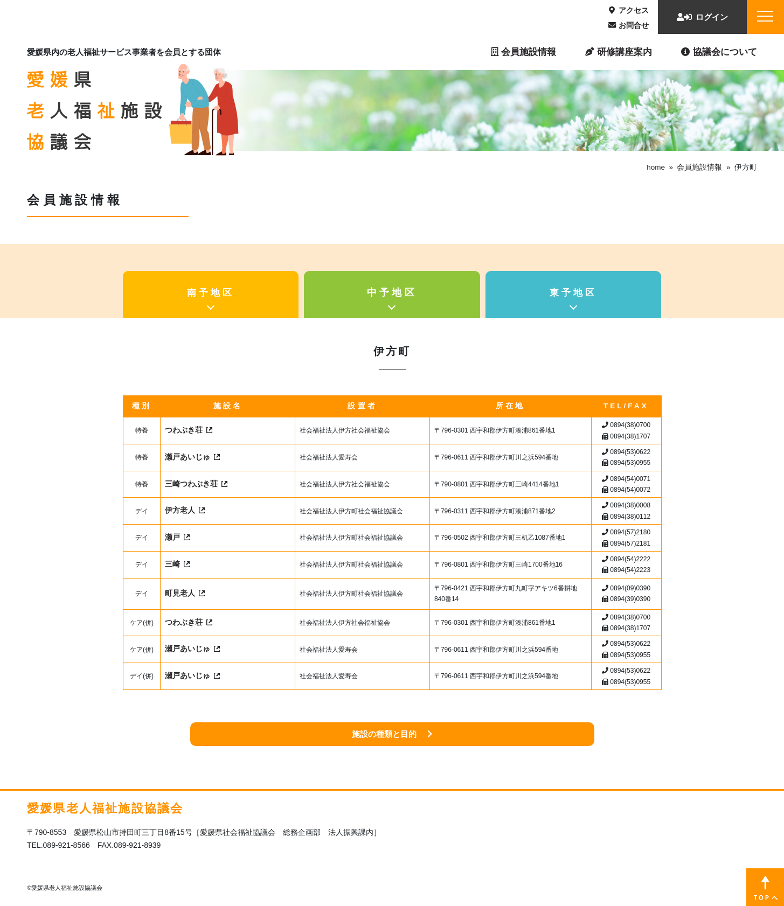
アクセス (629, 10)
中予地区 (392, 292)
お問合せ (628, 25)
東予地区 (573, 292)
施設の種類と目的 (392, 733)
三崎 (172, 564)
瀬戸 (172, 537)
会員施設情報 (523, 52)
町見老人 (180, 593)
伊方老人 (180, 510)
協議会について (719, 52)
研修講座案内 (618, 52)
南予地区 (210, 292)
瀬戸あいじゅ (187, 457)
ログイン (702, 17)
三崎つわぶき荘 (191, 484)
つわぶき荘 (184, 430)
